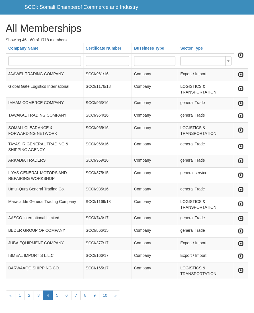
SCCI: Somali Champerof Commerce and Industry (81, 7)
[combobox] (206, 61)
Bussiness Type (149, 48)
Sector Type (191, 48)
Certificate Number (103, 48)
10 (105, 295)
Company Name (23, 48)
